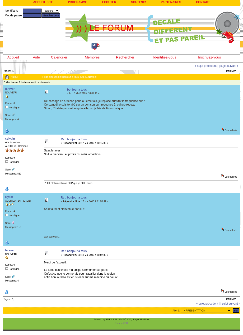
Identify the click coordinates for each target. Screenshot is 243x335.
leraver (9, 89)
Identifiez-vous (164, 57)
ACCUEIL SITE (43, 2)
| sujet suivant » (229, 66)
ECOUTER (109, 2)
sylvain (10, 138)
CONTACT (203, 2)
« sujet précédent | (206, 66)
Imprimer (231, 71)
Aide (36, 57)
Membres (92, 57)
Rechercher (125, 57)
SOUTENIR (138, 2)
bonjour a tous (77, 89)
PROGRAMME (77, 2)
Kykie (9, 197)
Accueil (13, 57)
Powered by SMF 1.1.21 (105, 319)
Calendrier (59, 57)
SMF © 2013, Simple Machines (134, 319)
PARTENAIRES (171, 2)
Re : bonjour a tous (74, 139)
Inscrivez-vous (209, 57)
